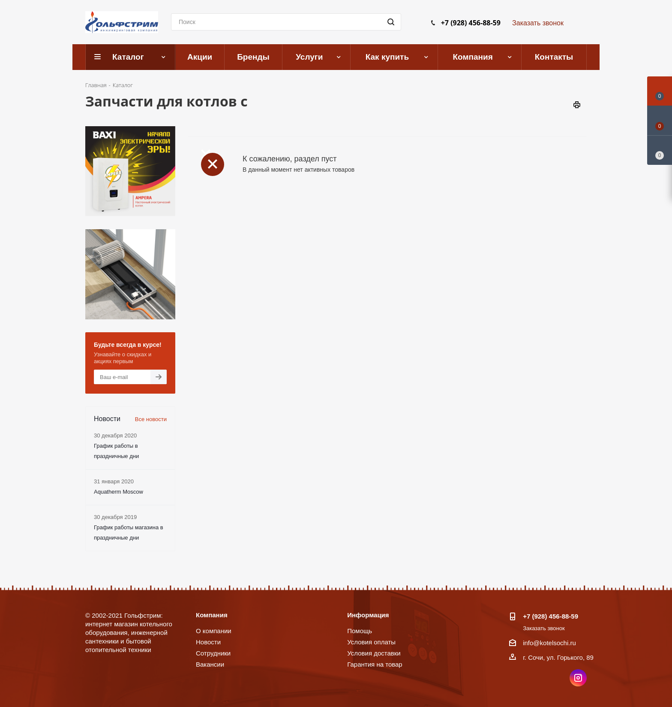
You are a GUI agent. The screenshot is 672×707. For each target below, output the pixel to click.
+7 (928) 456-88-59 (471, 22)
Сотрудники (213, 653)
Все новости (151, 419)
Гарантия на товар (374, 664)
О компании (213, 630)
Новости (208, 642)
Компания (212, 615)
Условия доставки (373, 653)
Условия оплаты (371, 642)
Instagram (578, 677)
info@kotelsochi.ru (549, 642)
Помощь (359, 630)
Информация (368, 615)
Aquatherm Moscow (118, 492)
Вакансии (210, 664)
